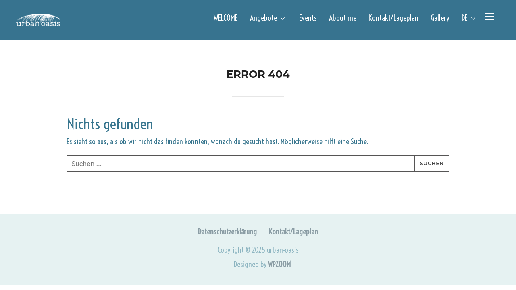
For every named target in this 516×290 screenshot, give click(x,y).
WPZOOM (279, 264)
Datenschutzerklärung (227, 231)
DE (465, 18)
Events (308, 18)
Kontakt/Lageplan (393, 18)
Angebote (263, 18)
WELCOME (226, 18)
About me (342, 18)
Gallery (440, 18)
